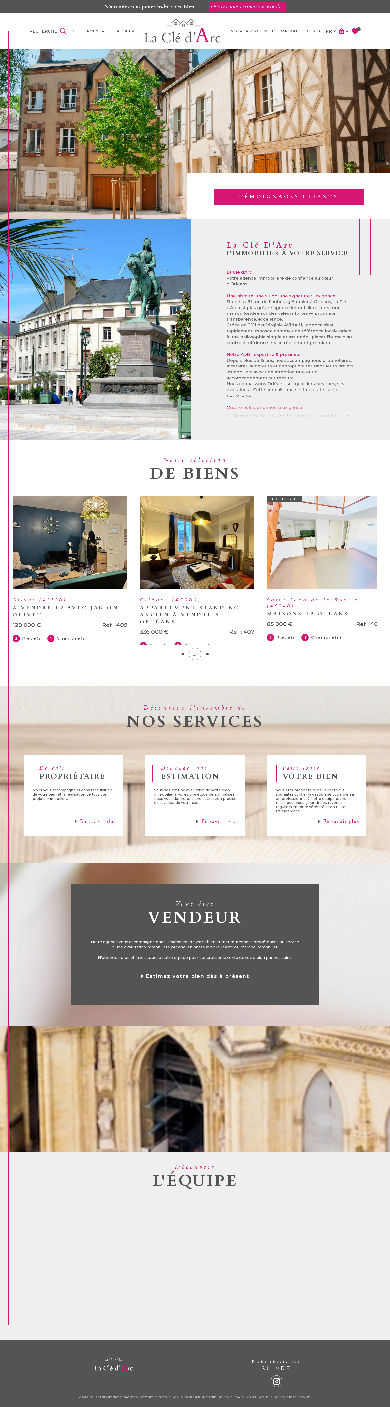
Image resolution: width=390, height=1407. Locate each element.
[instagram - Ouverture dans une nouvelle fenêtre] (276, 1396)
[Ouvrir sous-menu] (265, 31)
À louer (125, 31)
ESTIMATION (284, 31)
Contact (317, 31)
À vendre (96, 31)
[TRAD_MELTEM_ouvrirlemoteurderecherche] (48, 31)
